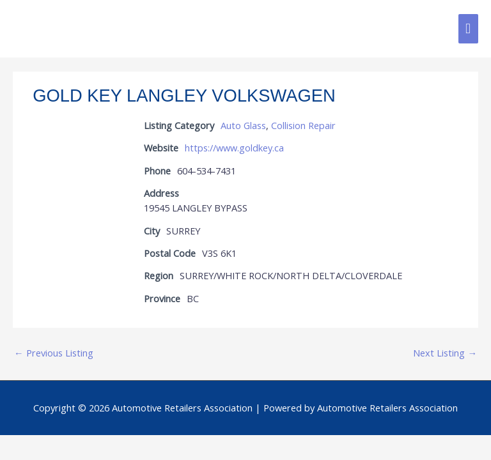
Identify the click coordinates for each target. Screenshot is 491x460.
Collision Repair (303, 125)
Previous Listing (53, 352)
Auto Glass (243, 125)
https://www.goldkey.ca (234, 147)
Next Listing (445, 352)
